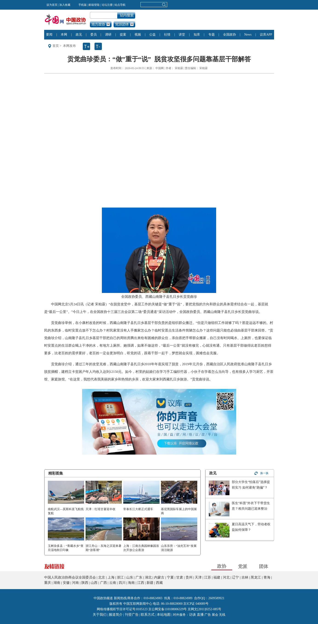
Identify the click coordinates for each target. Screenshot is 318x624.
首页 (55, 46)
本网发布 (69, 46)
